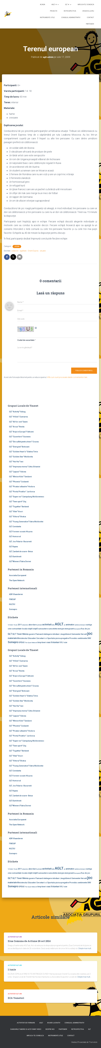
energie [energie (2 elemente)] (60, 629)
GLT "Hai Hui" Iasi (16, 462)
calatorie (14, 251)
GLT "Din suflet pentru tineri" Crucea (24, 442)
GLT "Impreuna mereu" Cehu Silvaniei (24, 467)
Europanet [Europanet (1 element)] (77, 629)
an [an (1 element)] (64, 625)
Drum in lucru (88, 11)
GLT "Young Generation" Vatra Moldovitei (26, 521)
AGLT (41, 1023)
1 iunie (12, 969)
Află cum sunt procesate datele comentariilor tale (67, 377)
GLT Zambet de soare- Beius (21, 551)
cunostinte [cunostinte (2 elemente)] (52, 629)
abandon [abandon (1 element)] (25, 625)
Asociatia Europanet (17, 575)
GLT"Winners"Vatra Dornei (20, 561)
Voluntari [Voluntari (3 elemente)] (55, 642)
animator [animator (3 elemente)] (70, 624)
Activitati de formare (26, 1023)
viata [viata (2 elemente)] (48, 642)
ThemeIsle (93, 1042)
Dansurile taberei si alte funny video (25, 1029)
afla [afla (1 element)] (53, 625)
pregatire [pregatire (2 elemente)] (65, 638)
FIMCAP (12, 599)
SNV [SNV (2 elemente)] (89, 638)
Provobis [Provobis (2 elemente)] (73, 638)
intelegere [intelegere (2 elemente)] (47, 634)
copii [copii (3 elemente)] (30, 628)
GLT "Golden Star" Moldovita (21, 457)
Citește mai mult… (85, 948)
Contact (90, 17)
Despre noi (50, 1029)
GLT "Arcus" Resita (16, 427)
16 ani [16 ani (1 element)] (15, 625)
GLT (89, 1029)
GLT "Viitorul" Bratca (17, 517)
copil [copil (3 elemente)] (35, 628)
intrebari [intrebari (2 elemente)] (56, 634)
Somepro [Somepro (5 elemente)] (13, 642)
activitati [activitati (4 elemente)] (47, 624)
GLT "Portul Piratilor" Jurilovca (22, 492)
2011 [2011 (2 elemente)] (20, 625)
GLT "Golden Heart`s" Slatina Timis (23, 452)
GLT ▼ (68, 4)
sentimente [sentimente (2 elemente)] (82, 638)
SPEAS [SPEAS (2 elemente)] (22, 642)
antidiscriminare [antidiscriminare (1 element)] (80, 625)
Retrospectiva (70, 11)
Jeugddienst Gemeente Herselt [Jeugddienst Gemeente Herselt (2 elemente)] (73, 634)
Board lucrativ (53, 1023)
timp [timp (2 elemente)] (39, 642)
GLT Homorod (15, 536)
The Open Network (16, 580)
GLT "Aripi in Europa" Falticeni (21, 432)
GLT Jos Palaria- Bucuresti (20, 541)
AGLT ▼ (55, 4)
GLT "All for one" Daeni (18, 422)
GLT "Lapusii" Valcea (17, 472)
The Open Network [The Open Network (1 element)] (31, 642)
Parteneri (90, 24)
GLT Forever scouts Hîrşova (20, 531)
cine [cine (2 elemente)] (9, 629)
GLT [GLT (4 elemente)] (10, 634)
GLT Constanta (15, 526)
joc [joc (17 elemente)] (89, 633)
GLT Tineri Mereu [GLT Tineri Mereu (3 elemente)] (20, 634)
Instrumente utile (47, 17)
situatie (43, 251)
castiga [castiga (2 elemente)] (89, 625)
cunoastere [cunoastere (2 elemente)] (43, 629)
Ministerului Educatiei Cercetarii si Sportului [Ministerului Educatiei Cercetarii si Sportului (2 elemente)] (36, 638)
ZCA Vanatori (16, 997)
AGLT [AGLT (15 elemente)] (59, 624)
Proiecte (53, 11)
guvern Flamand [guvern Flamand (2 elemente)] (36, 634)
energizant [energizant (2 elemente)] (69, 629)
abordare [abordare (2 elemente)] (33, 625)
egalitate (23, 251)
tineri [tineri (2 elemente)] (44, 642)
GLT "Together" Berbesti (19, 507)
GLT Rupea (13, 546)
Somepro (13, 609)
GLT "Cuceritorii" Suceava (19, 437)
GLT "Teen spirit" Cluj (17, 502)
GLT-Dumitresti (15, 556)
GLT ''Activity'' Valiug (17, 412)
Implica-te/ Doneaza (86, 4)
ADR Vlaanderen (16, 594)
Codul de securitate (25, 340)
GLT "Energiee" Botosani (19, 447)
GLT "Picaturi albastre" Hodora (22, 487)
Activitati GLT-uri (15, 937)
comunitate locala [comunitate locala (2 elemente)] (19, 629)
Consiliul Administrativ (70, 17)
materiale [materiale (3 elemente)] (12, 638)
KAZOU (12, 604)
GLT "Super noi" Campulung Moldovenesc (26, 496)
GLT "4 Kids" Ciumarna (18, 417)
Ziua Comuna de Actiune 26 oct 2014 (29, 941)
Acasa (42, 4)
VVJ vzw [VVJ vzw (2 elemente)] (63, 642)
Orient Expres (33, 251)
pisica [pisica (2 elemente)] (58, 638)
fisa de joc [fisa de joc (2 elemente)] (85, 629)
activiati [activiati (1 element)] (39, 625)
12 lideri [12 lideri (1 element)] (10, 625)
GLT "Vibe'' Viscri (16, 511)
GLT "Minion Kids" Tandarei (20, 477)
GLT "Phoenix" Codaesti (19, 482)
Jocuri (16, 246)
